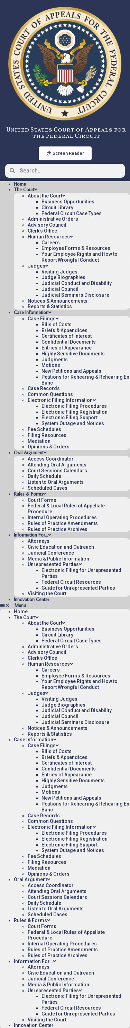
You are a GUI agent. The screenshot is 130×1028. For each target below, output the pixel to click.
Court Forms (42, 500)
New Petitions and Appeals (71, 371)
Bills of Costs (56, 324)
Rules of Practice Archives (57, 529)
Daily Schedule (44, 476)
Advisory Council (47, 225)
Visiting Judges (59, 272)
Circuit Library (57, 207)
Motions (50, 365)
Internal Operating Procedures (62, 517)
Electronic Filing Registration (74, 412)
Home (20, 184)
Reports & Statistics (50, 306)
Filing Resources (47, 435)
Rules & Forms (30, 494)
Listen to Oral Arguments (56, 482)
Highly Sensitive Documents (73, 353)
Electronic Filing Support (69, 417)
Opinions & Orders (48, 446)
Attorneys (38, 541)
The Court (25, 189)
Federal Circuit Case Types (71, 213)
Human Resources (50, 236)
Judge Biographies (63, 277)
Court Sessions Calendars (57, 470)
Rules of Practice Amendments (63, 523)
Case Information (33, 312)
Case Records (44, 388)
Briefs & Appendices (64, 330)
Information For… (32, 535)
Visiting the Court (47, 593)
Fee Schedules (44, 429)
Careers (50, 242)
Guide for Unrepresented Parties (78, 588)
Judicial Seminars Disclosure (75, 295)
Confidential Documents (68, 342)
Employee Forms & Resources (75, 248)
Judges (38, 266)
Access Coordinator (51, 459)
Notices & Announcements (57, 301)
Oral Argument (30, 452)
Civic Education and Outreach (61, 547)
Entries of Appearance (66, 348)
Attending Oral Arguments (57, 464)
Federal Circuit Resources (71, 582)
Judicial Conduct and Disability (76, 283)
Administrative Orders (53, 219)
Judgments (54, 359)
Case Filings (43, 318)
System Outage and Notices (72, 423)
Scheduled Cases (47, 488)
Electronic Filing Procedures (74, 406)
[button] (65, 605)
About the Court (46, 196)
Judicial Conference (51, 553)
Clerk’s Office (42, 231)
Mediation (39, 441)
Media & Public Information (58, 559)
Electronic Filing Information (62, 400)
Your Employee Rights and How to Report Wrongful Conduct (79, 257)
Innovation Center (31, 599)
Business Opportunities (67, 201)
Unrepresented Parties (55, 564)
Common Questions (50, 394)
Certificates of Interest (66, 336)
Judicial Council (59, 289)
